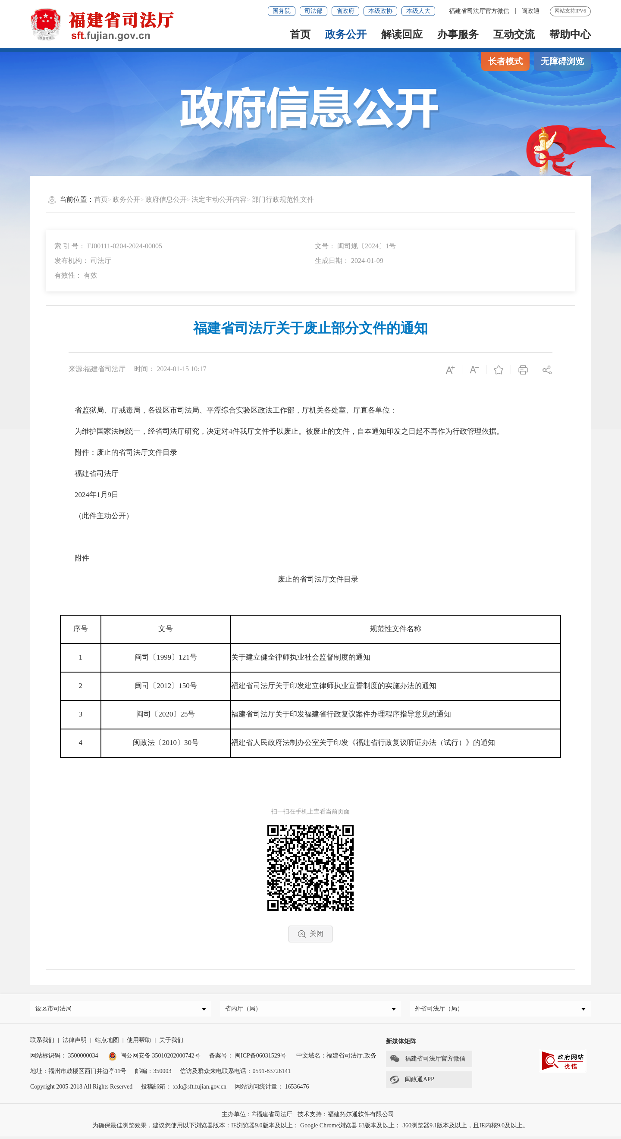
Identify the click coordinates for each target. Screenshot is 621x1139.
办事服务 (458, 34)
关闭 (310, 934)
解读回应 (402, 34)
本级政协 (380, 11)
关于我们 (171, 1042)
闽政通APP (410, 1082)
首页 (300, 34)
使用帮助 (139, 1042)
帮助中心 (570, 34)
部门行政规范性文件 (283, 199)
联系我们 (42, 1042)
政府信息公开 (166, 199)
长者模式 (505, 61)
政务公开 (346, 34)
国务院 (282, 11)
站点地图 (107, 1042)
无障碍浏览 (562, 61)
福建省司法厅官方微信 (480, 11)
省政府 (345, 11)
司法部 (313, 11)
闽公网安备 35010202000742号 (154, 1058)
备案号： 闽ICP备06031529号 (247, 1058)
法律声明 (75, 1042)
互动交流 (514, 34)
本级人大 (418, 11)
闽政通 (530, 11)
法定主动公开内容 (219, 199)
